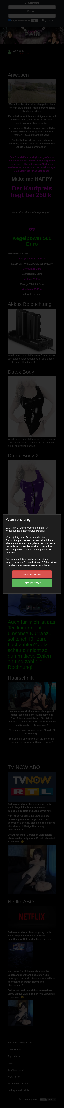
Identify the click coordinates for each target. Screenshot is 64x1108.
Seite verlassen (32, 574)
